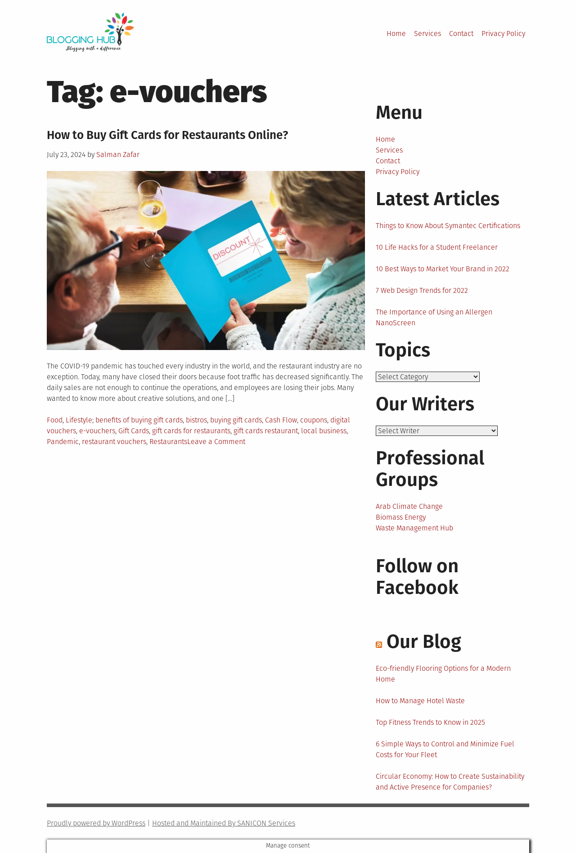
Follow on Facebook (417, 577)
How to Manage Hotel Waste (420, 700)
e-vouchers (97, 430)
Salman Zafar (118, 154)
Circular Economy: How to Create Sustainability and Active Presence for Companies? (450, 781)
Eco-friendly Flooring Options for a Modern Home (443, 673)
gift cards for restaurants (191, 430)
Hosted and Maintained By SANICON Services (223, 823)
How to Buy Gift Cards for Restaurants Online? (167, 135)
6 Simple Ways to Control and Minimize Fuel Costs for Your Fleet (445, 749)
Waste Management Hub (414, 528)
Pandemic (63, 441)
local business (323, 430)
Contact (461, 33)
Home (396, 33)
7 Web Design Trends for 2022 (422, 290)
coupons (313, 420)
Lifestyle (79, 420)
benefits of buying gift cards (139, 420)
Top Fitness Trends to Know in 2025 (430, 722)
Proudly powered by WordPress (96, 823)
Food (55, 420)
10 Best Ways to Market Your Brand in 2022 (442, 269)
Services (427, 33)
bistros (196, 420)
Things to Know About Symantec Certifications (448, 225)
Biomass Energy (401, 517)
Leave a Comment (216, 441)
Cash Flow (281, 420)
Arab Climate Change (409, 506)
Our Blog (424, 641)
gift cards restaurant (266, 430)
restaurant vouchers (114, 441)
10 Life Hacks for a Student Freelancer (437, 247)
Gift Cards (133, 430)
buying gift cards (236, 420)
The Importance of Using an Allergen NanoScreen (434, 317)
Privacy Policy (503, 33)
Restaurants (168, 441)
